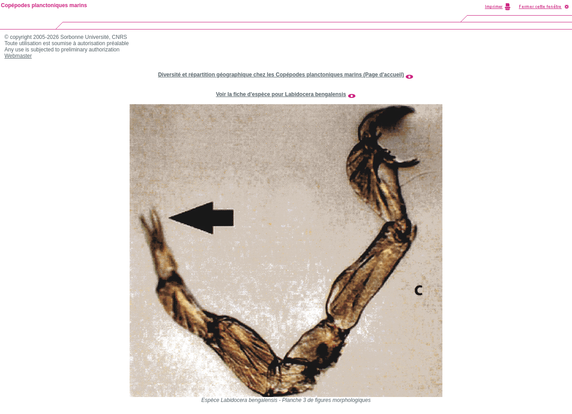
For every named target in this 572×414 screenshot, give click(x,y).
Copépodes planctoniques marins (44, 5)
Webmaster (18, 56)
